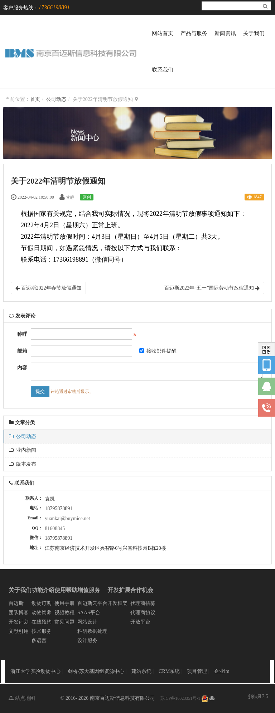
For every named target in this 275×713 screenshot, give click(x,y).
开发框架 (117, 603)
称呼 (22, 334)
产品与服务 (193, 33)
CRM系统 (170, 671)
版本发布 (22, 464)
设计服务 (87, 640)
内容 (22, 367)
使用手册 (64, 603)
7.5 (258, 697)
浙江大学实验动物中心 (35, 671)
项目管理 (197, 671)
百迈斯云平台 (92, 603)
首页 (35, 99)
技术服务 (42, 631)
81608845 (55, 528)
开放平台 (140, 622)
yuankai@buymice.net (67, 518)
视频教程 (64, 612)
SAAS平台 (88, 612)
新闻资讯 (225, 33)
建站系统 (142, 671)
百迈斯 (16, 603)
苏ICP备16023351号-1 (180, 698)
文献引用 (19, 631)
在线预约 (42, 622)
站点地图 (22, 698)
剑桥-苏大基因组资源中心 (96, 671)
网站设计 (87, 622)
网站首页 (162, 33)
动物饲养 (42, 612)
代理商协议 (142, 612)
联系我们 (162, 70)
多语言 (39, 640)
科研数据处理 (92, 631)
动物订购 (42, 603)
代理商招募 (142, 603)
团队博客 (19, 612)
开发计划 (19, 622)
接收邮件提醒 (158, 351)
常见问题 (64, 622)
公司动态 (56, 99)
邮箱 (22, 351)
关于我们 (254, 33)
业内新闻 (22, 450)
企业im (222, 671)
